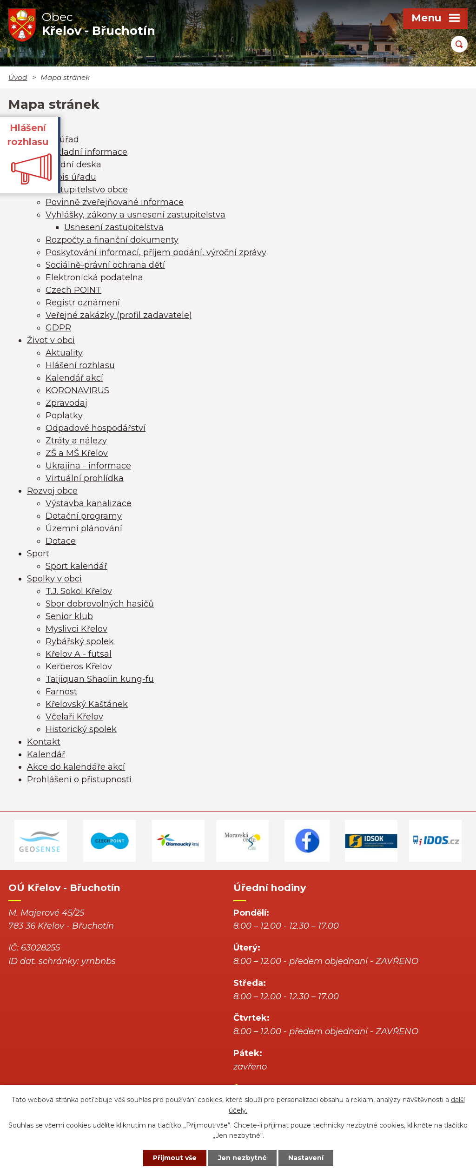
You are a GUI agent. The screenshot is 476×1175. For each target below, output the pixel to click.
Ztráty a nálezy (76, 441)
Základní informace (86, 152)
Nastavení (306, 1158)
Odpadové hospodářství (95, 428)
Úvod (17, 77)
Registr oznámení (83, 302)
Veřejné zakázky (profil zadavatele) (119, 315)
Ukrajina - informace (88, 466)
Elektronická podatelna (94, 277)
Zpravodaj (66, 403)
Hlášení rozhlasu (80, 365)
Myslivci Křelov (76, 629)
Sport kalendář (76, 566)
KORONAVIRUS (77, 390)
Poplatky (64, 415)
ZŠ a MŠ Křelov (77, 453)
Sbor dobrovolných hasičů (100, 604)
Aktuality (64, 353)
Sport (38, 553)
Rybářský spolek (80, 641)
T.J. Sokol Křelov (79, 591)
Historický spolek (81, 729)
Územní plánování (84, 528)
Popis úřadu (71, 177)
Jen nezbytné (242, 1158)
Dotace (61, 541)
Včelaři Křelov (74, 717)
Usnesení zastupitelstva (114, 227)
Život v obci (51, 340)
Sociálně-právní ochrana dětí (105, 265)
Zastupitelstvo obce (87, 190)
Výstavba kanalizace (89, 503)
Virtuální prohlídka (85, 478)
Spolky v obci (54, 579)
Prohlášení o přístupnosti (79, 779)
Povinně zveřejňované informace (115, 202)
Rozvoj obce (52, 491)
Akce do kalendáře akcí (76, 767)
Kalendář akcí (74, 378)
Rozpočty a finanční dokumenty (112, 240)
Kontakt (43, 742)
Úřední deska (73, 164)
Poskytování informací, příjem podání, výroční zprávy (156, 252)
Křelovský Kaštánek (87, 704)
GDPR (58, 328)
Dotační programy (84, 516)
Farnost (61, 692)
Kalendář (46, 754)
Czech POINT (73, 290)
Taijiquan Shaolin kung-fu (100, 679)
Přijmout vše (175, 1158)
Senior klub (69, 616)
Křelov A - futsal (79, 654)
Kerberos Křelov (79, 666)
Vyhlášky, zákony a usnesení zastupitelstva (135, 215)
